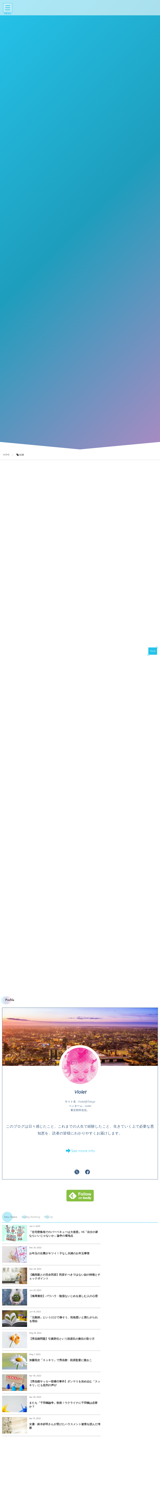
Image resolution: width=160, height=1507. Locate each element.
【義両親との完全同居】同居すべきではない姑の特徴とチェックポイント (53, 1266)
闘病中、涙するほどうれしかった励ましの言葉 (132, 1493)
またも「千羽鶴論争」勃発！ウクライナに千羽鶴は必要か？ (53, 1330)
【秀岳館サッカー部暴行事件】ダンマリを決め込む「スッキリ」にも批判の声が (131, 1309)
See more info (83, 1160)
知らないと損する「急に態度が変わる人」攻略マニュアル (52, 1493)
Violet (80, 1101)
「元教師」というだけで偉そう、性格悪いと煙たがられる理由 (53, 1288)
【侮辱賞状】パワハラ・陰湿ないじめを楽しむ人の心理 (131, 1266)
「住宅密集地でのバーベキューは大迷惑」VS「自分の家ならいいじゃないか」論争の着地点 (54, 1244)
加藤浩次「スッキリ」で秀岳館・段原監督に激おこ (53, 1309)
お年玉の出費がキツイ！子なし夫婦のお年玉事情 (131, 1244)
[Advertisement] (80, 705)
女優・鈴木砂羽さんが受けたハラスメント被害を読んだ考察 (131, 1330)
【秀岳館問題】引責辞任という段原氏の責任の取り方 (131, 1288)
